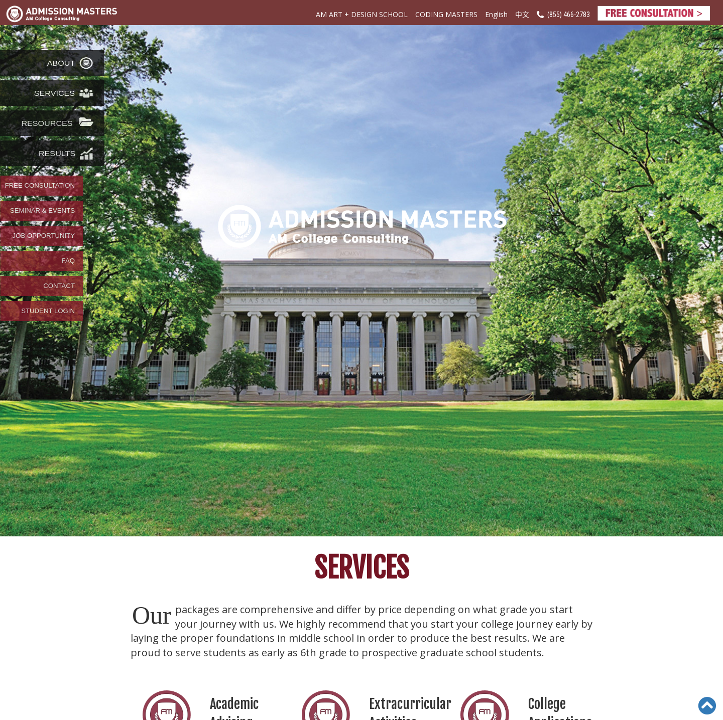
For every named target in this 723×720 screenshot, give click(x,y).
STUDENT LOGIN (48, 311)
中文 (522, 14)
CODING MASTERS (446, 14)
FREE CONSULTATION (40, 185)
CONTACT (59, 286)
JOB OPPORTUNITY (44, 235)
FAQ (68, 260)
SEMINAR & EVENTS (42, 210)
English (496, 14)
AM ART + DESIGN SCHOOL (362, 14)
